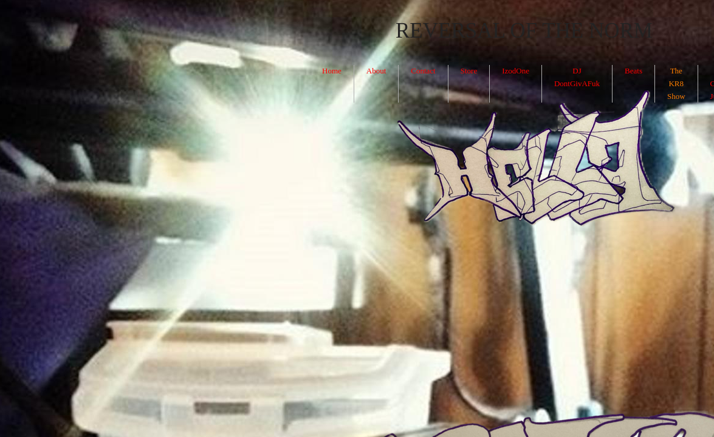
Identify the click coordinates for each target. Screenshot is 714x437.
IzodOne (515, 70)
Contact (423, 70)
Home (332, 70)
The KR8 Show (676, 83)
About (376, 70)
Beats (633, 70)
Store (469, 70)
